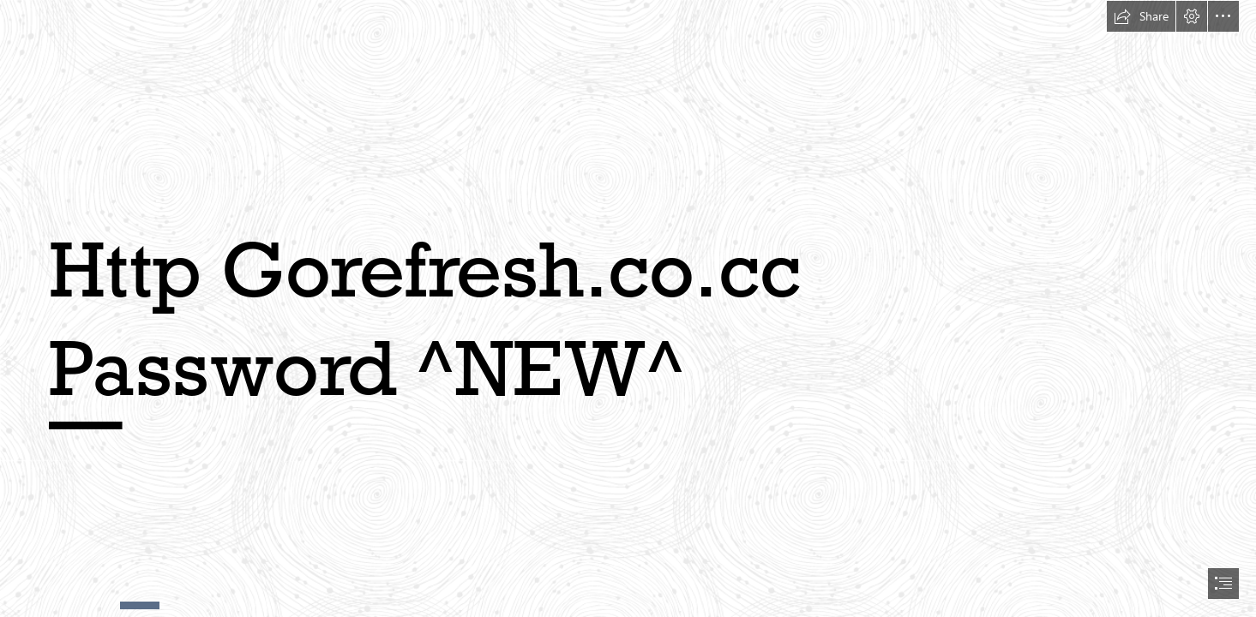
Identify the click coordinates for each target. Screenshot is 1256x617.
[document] (628, 308)
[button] (1141, 16)
